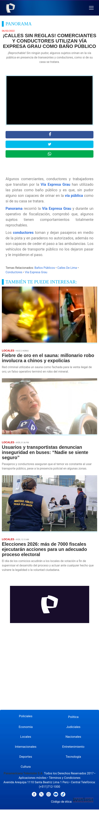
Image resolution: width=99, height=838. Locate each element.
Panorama (14, 208)
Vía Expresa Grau (55, 184)
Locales (25, 736)
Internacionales (25, 746)
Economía (26, 727)
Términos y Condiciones (64, 778)
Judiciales (73, 727)
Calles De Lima (67, 268)
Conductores (14, 272)
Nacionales (73, 736)
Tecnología (73, 756)
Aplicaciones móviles (32, 778)
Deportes (25, 756)
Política (73, 717)
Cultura (26, 766)
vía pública (74, 195)
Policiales (25, 716)
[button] (91, 8)
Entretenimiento (73, 746)
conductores (23, 232)
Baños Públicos (44, 268)
